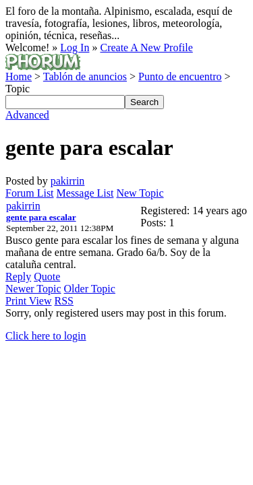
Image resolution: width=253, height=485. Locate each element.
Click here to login (45, 336)
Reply (18, 276)
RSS (64, 300)
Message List (85, 193)
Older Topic (89, 288)
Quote (47, 276)
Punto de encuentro (180, 76)
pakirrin (68, 181)
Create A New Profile (146, 47)
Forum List (29, 193)
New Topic (139, 193)
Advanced (27, 115)
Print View (28, 300)
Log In (74, 47)
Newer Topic (33, 288)
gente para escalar (41, 217)
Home (18, 76)
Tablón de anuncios (85, 76)
